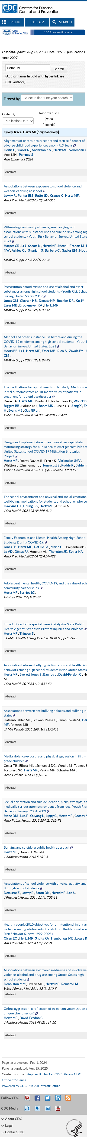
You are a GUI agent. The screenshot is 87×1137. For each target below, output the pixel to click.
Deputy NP (47, 301)
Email (27, 1100)
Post (57, 1100)
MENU (15, 22)
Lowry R (10, 195)
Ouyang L (37, 816)
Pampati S (26, 155)
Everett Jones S (30, 674)
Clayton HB (28, 301)
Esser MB (10, 305)
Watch (38, 1110)
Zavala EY (76, 351)
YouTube (60, 1110)
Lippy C (51, 816)
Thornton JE (58, 551)
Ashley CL (19, 250)
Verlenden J (77, 150)
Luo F (24, 816)
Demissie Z (11, 893)
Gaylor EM (69, 250)
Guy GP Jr (31, 410)
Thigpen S (26, 633)
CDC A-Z (37, 22)
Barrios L (49, 674)
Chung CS (30, 506)
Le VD (8, 551)
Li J (23, 246)
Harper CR (11, 246)
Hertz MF (60, 150)
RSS (67, 1100)
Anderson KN (41, 150)
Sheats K (34, 246)
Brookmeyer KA (30, 305)
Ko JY (80, 301)
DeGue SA (41, 547)
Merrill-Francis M (71, 246)
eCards (49, 1110)
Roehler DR (65, 301)
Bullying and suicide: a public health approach (37, 847)
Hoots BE (10, 351)
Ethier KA (76, 551)
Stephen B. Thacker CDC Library (49, 1074)
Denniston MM (15, 984)
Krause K (56, 195)
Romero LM (69, 984)
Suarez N (23, 150)
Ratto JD (41, 195)
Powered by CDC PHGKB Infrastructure (31, 1086)
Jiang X (76, 406)
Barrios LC (27, 592)
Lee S (70, 893)
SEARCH (65, 22)
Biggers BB (11, 406)
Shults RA (42, 938)
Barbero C (52, 250)
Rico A (62, 351)
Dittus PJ (21, 551)
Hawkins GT (12, 506)
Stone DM (11, 816)
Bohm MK (46, 406)
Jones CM (11, 301)
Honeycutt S (50, 465)
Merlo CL (57, 547)
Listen (27, 1110)
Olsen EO (10, 938)
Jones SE (10, 547)
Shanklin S (35, 250)
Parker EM (25, 195)
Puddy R (67, 465)
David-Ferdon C (69, 674)
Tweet (48, 1100)
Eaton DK (42, 893)
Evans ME (15, 410)
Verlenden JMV (69, 461)
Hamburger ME (62, 938)
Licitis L (9, 150)
